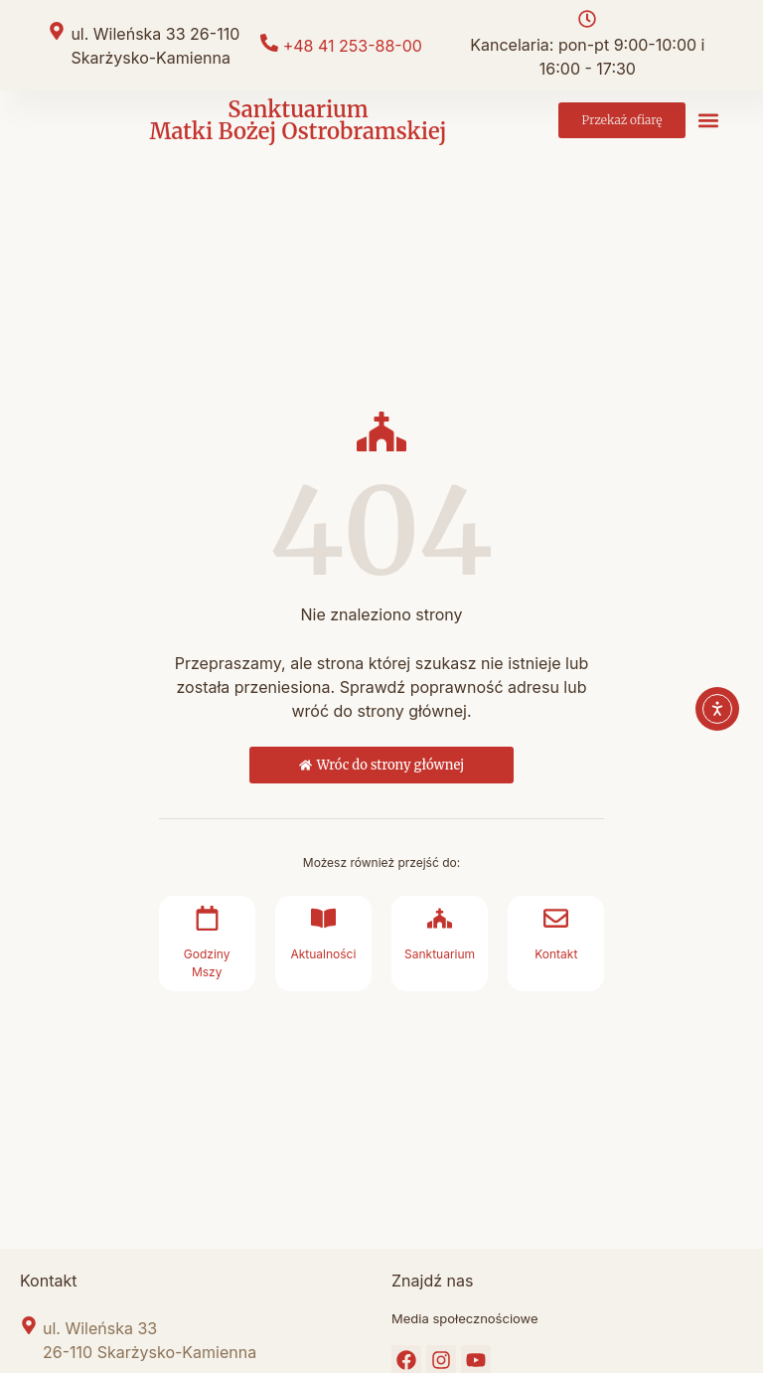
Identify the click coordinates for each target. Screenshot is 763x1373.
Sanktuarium (439, 953)
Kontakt (555, 953)
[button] (708, 120)
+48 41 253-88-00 (352, 46)
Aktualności (323, 953)
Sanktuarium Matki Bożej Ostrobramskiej (297, 120)
